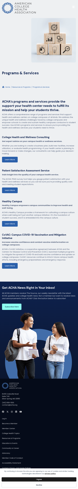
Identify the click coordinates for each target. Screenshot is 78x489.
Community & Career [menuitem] (10, 448)
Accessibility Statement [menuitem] (11, 463)
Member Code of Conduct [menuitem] (12, 458)
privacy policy (50, 474)
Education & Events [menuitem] (9, 443)
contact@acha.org (9, 405)
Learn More (10, 159)
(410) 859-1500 (8, 402)
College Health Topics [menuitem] (11, 434)
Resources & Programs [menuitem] (11, 438)
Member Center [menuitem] (8, 429)
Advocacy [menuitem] (6, 453)
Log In (4, 419)
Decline (39, 485)
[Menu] (73, 7)
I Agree (39, 479)
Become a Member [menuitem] (9, 424)
